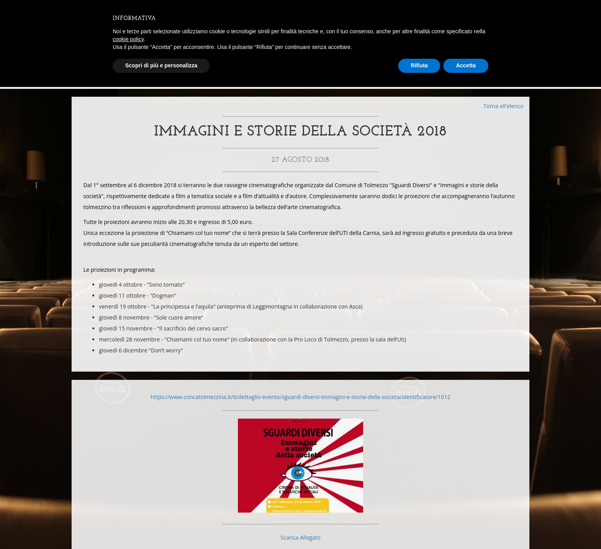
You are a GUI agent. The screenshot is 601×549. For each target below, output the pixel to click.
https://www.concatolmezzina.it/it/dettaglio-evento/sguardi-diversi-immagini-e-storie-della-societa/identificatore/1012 (300, 402)
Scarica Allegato (300, 543)
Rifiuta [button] (419, 65)
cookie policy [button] (128, 39)
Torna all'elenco (503, 106)
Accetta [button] (466, 65)
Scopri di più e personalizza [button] (161, 65)
